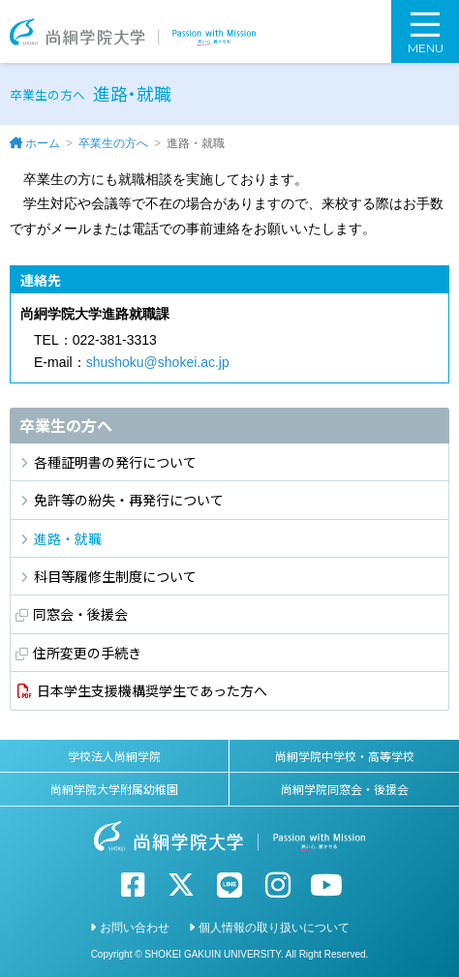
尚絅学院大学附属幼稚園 (114, 788)
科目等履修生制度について (115, 576)
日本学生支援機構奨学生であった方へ (152, 690)
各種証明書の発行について (115, 462)
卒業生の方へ (113, 143)
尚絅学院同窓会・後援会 (345, 788)
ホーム (42, 143)
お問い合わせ (134, 927)
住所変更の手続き (87, 652)
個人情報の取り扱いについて (274, 927)
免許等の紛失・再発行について (129, 499)
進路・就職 (68, 538)
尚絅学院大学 (133, 31)
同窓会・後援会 (80, 614)
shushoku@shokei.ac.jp (158, 362)
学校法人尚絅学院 (114, 756)
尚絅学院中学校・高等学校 (344, 756)
